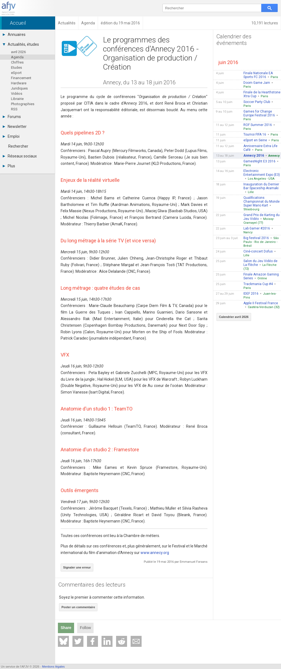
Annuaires (14, 34)
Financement (21, 78)
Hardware (18, 83)
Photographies (22, 104)
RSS (14, 109)
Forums (12, 116)
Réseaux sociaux (20, 156)
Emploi (11, 136)
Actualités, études (21, 44)
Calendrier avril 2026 (234, 316)
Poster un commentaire (78, 607)
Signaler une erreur (77, 567)
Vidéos (16, 93)
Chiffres (17, 62)
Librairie (17, 99)
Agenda (17, 57)
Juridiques (19, 88)
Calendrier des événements (234, 39)
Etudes (16, 67)
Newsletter (15, 126)
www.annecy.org (154, 552)
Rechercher (18, 146)
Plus (9, 166)
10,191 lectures (264, 23)
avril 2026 (18, 52)
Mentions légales (53, 666)
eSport (16, 73)
